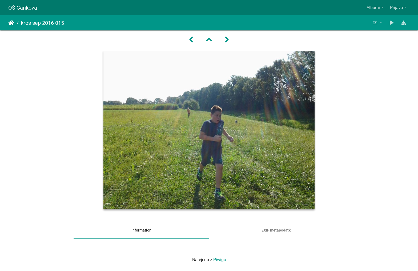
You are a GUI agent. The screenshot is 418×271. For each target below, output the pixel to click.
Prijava (396, 7)
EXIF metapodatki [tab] (277, 230)
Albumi (373, 7)
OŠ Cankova (22, 8)
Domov (11, 23)
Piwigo (219, 259)
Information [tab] (141, 230)
